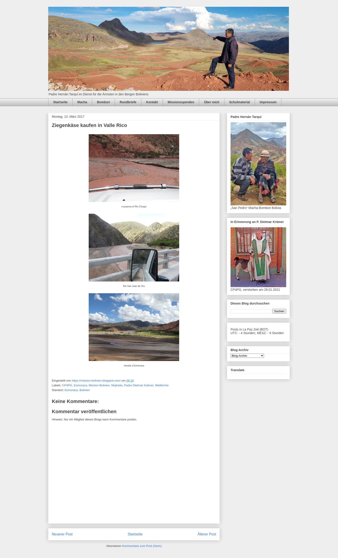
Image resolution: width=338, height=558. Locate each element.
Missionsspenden (181, 102)
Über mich (211, 102)
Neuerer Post (62, 534)
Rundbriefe (128, 102)
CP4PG (67, 385)
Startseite (60, 102)
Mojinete (116, 385)
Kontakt (152, 102)
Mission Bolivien (99, 385)
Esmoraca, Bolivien (77, 390)
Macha (82, 102)
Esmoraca (80, 385)
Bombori (103, 102)
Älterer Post (207, 534)
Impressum (268, 102)
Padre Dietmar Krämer (138, 385)
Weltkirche (162, 385)
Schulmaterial (239, 102)
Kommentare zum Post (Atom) (142, 546)
